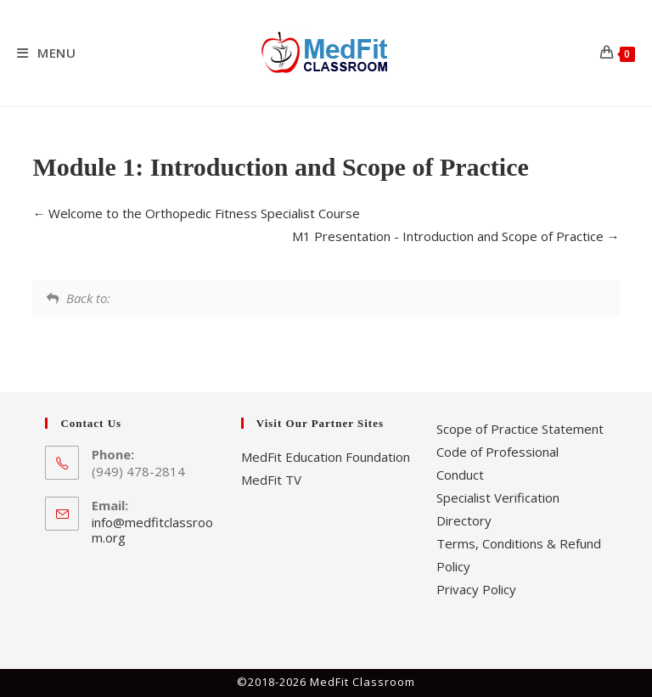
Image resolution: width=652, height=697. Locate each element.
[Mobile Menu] (46, 52)
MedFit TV (271, 479)
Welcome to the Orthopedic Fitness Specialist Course (196, 213)
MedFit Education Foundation (325, 456)
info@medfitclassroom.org (152, 530)
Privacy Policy (476, 589)
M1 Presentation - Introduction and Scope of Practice (456, 236)
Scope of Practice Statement (520, 428)
